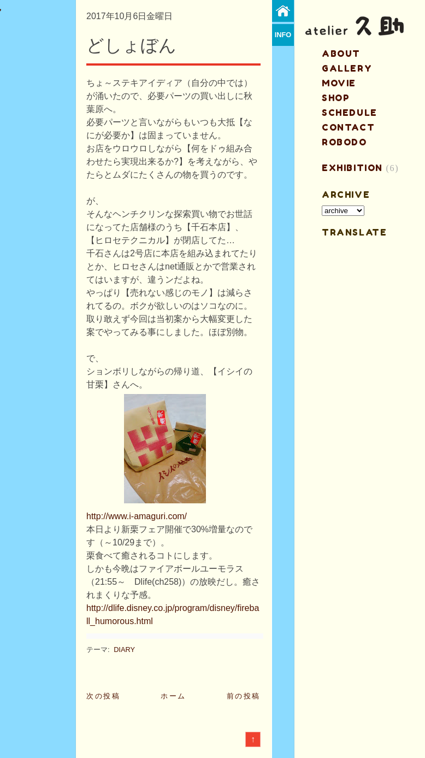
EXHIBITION (352, 167)
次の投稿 (103, 696)
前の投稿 (244, 696)
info (283, 35)
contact (348, 127)
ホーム (173, 696)
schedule (349, 112)
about (341, 53)
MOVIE (339, 83)
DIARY (124, 649)
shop (336, 97)
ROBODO (344, 142)
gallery (347, 68)
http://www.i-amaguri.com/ (136, 516)
